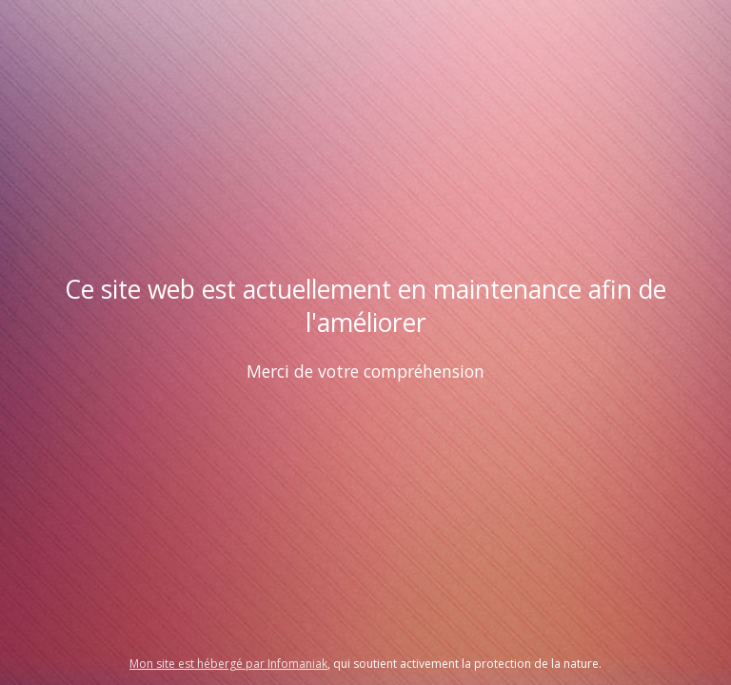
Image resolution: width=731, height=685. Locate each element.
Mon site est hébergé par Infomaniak (228, 664)
